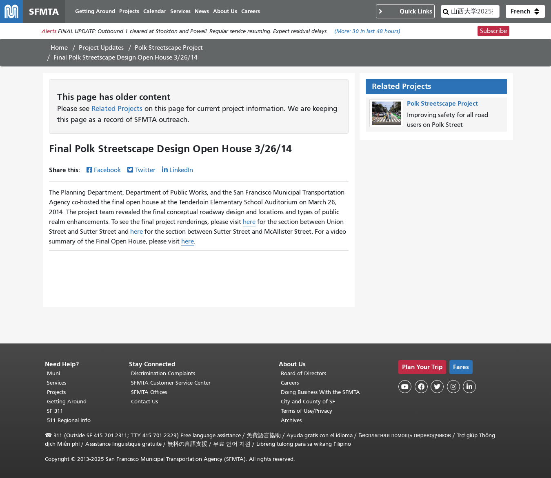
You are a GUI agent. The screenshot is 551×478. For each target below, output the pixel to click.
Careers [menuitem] (250, 11)
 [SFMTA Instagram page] (453, 386)
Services (56, 382)
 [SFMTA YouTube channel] (405, 386)
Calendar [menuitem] (154, 11)
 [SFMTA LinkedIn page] (469, 386)
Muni (53, 373)
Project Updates (101, 47)
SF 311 (55, 410)
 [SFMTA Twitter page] (437, 386)
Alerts (49, 31)
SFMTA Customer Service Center (171, 382)
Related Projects (116, 108)
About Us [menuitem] (225, 11)
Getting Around (67, 401)
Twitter (145, 170)
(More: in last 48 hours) (367, 31)
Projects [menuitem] (129, 11)
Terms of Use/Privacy (306, 410)
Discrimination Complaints (163, 373)
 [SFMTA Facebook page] (421, 386)
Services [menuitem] (180, 11)
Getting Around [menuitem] (95, 11)
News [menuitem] (202, 11)
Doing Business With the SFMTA (320, 392)
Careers (290, 382)
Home (59, 47)
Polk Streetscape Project (169, 47)
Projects (56, 392)
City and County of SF (308, 401)
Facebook (107, 170)
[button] (525, 11)
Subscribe (493, 31)
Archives (291, 420)
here (249, 222)
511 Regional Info (69, 420)
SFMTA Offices (149, 392)
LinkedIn (181, 170)
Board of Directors (303, 373)
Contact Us (144, 401)
